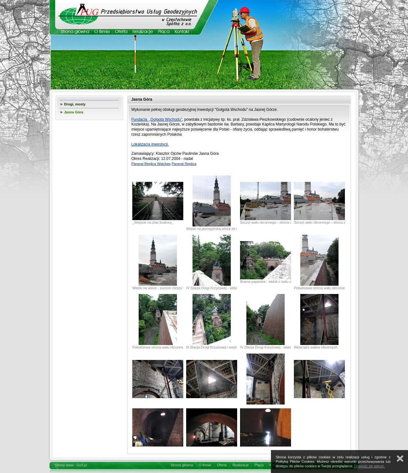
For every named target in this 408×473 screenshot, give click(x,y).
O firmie (205, 465)
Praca (259, 465)
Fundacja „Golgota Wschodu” (156, 119)
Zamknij (400, 458)
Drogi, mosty (74, 104)
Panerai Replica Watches (151, 164)
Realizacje (240, 465)
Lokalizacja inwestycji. (150, 144)
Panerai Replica (183, 164)
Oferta (222, 465)
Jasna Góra (73, 112)
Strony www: (65, 465)
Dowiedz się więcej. (369, 466)
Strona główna (182, 465)
